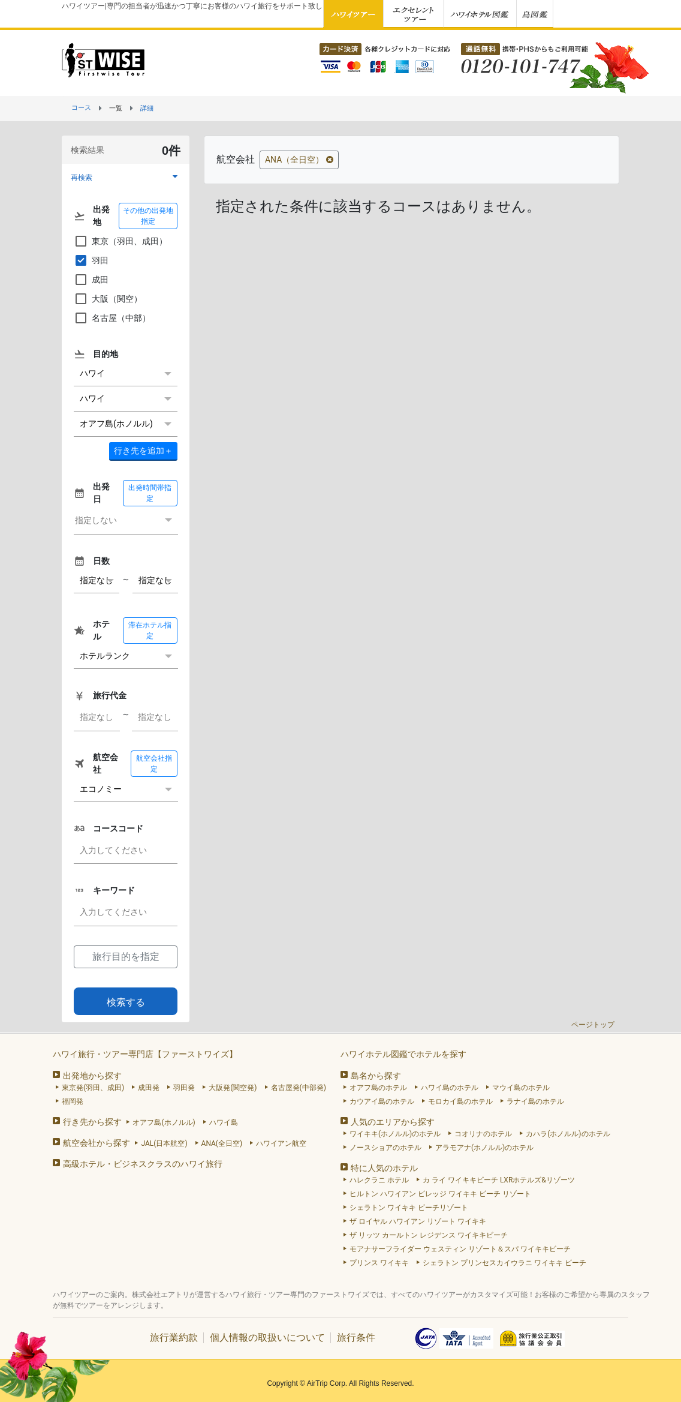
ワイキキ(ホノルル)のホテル (395, 1134)
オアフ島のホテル (378, 1087)
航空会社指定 (154, 763)
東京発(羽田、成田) (93, 1087)
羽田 (91, 260)
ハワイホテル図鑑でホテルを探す (403, 1054)
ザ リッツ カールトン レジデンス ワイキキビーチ (428, 1235)
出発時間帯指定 (149, 493)
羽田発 (184, 1087)
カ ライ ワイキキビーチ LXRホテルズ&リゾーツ (499, 1180)
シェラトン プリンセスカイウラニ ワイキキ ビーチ (504, 1263)
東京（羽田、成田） (120, 241)
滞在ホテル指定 (149, 630)
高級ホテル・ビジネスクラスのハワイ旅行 (142, 1164)
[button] (125, 177)
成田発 (148, 1087)
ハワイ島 (223, 1122)
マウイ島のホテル (521, 1087)
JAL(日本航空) (164, 1143)
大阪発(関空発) (233, 1087)
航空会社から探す (96, 1143)
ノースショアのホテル (385, 1147)
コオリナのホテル (483, 1134)
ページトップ (592, 1024)
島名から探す (376, 1075)
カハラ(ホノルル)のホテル (568, 1134)
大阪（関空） (108, 299)
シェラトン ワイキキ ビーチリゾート (408, 1207)
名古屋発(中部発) (298, 1087)
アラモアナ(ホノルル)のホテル (484, 1147)
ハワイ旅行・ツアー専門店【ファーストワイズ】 (145, 1054)
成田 (91, 279)
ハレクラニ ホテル (379, 1180)
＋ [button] (143, 450)
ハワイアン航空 (281, 1143)
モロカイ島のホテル (460, 1101)
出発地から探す (92, 1075)
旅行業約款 (174, 1337)
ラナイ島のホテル (535, 1101)
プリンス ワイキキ (379, 1263)
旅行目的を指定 (125, 956)
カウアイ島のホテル (381, 1101)
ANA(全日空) (222, 1143)
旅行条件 (356, 1337)
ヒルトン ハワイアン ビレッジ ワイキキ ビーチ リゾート (440, 1194)
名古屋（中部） (112, 318)
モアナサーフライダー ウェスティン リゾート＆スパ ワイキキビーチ (460, 1249)
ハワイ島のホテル (449, 1087)
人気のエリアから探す (393, 1122)
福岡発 (72, 1101)
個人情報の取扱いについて (267, 1337)
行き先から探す (92, 1122)
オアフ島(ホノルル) (163, 1122)
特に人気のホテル (384, 1168)
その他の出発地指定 (148, 216)
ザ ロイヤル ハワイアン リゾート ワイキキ (417, 1221)
